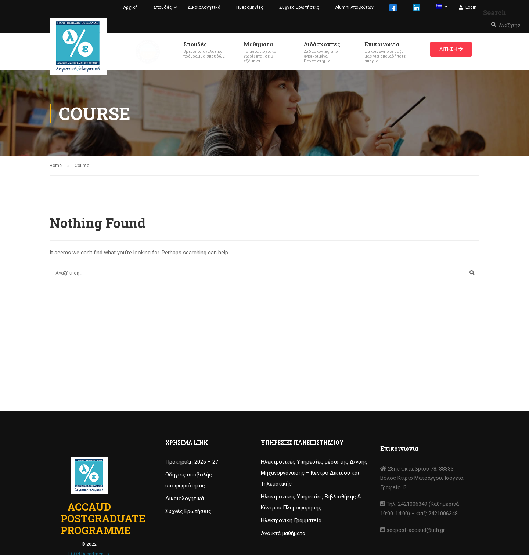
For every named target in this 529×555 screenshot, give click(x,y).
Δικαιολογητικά (204, 7)
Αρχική (130, 7)
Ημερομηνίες (249, 7)
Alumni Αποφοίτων (354, 7)
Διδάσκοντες (322, 44)
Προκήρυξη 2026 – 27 (191, 461)
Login (470, 7)
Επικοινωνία (381, 44)
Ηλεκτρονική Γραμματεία (291, 520)
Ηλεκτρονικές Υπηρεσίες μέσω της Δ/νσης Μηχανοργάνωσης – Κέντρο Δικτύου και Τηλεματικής (314, 472)
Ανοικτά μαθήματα (283, 533)
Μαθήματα (258, 44)
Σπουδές (163, 7)
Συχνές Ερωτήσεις (299, 7)
